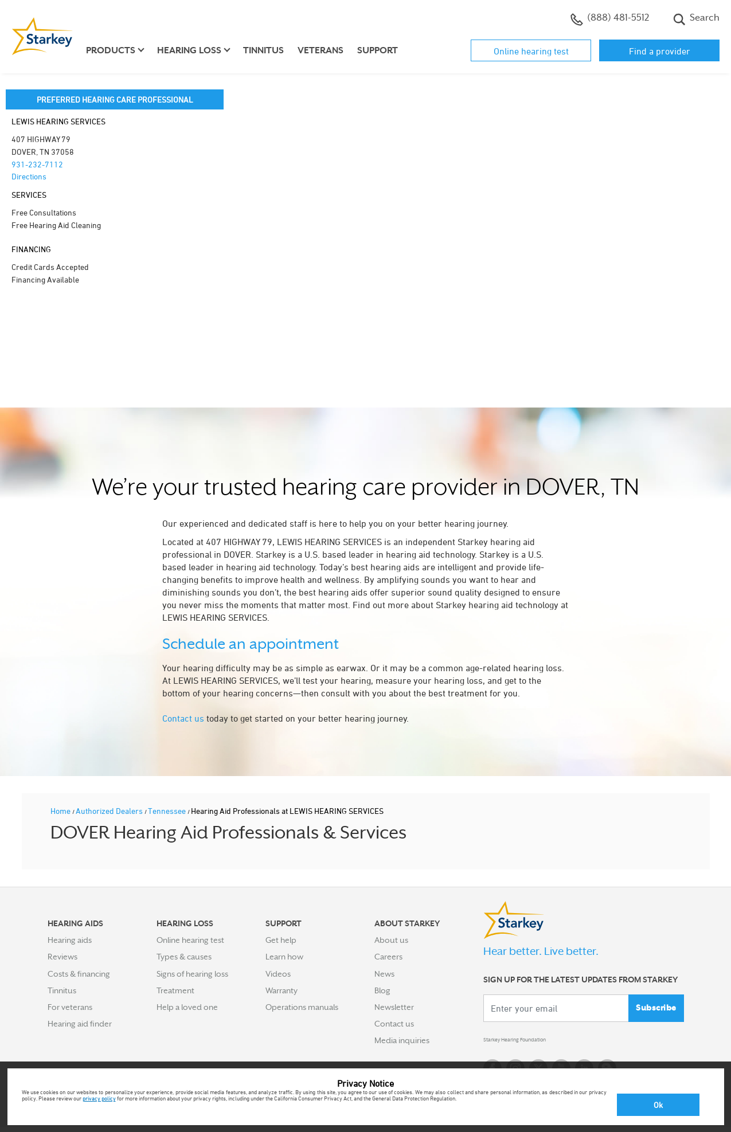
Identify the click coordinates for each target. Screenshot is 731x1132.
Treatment (175, 990)
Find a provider (659, 51)
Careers (388, 956)
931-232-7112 (37, 164)
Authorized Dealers (110, 811)
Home (61, 811)
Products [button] (110, 50)
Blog (382, 990)
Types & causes (184, 956)
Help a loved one (187, 1007)
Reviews (62, 956)
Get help (280, 940)
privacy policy (99, 1098)
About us (391, 940)
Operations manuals (301, 1007)
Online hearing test (531, 51)
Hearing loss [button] (189, 50)
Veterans (320, 50)
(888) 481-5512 (609, 19)
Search (696, 19)
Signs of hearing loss (192, 973)
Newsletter (394, 1007)
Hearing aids (70, 940)
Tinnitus (263, 50)
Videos (278, 973)
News (384, 973)
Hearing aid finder (80, 1023)
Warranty (281, 990)
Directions (28, 176)
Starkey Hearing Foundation (533, 1042)
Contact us (183, 718)
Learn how (284, 956)
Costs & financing (79, 973)
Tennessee (167, 811)
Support (377, 50)
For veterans (70, 1007)
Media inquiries (401, 1040)
